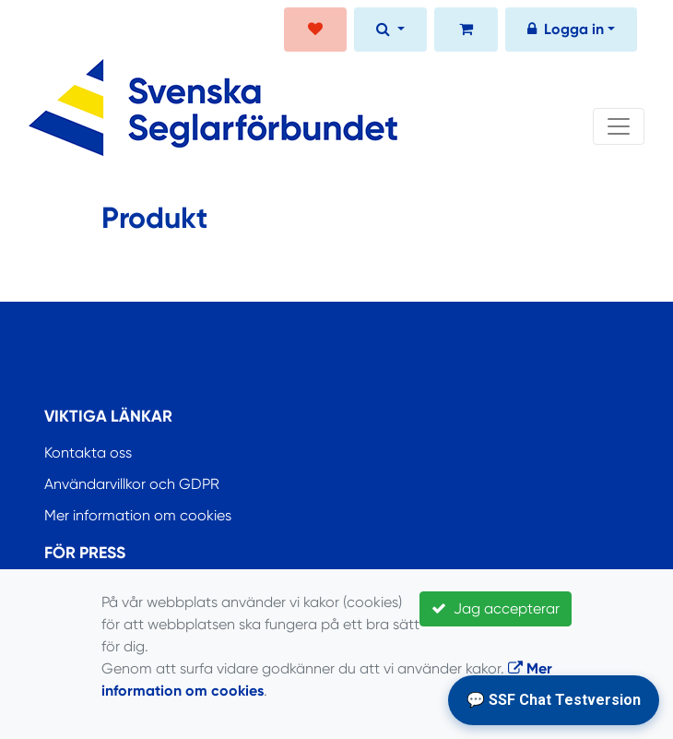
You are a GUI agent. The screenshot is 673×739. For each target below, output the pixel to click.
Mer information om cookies (137, 515)
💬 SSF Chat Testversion (553, 700)
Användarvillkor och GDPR (131, 484)
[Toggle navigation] (618, 126)
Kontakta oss (88, 452)
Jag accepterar (495, 608)
